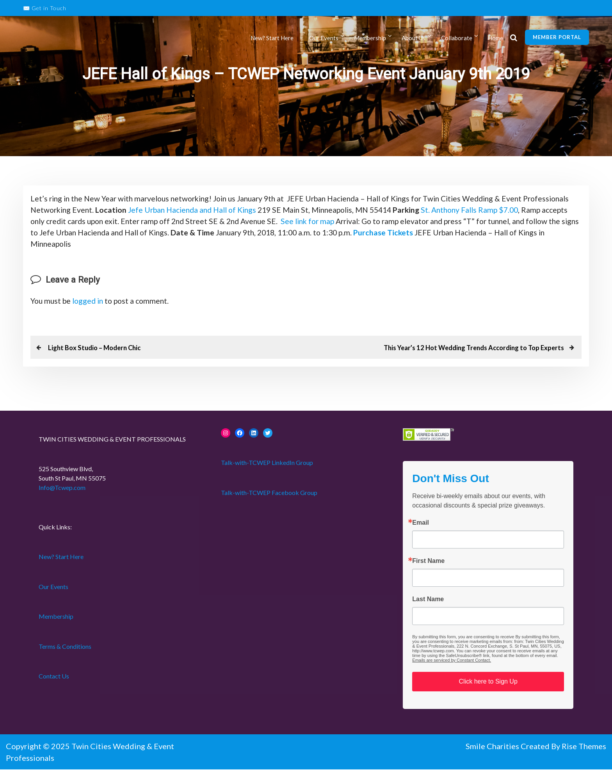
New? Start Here (272, 38)
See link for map (393, 222)
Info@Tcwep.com (62, 489)
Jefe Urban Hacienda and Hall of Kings (248, 210)
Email (420, 524)
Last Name (428, 601)
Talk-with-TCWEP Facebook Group (269, 494)
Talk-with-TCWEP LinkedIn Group (267, 464)
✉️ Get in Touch (44, 8)
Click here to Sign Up (488, 683)
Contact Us (54, 677)
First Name (428, 562)
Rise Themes (584, 747)
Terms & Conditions (65, 648)
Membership (370, 38)
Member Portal (557, 37)
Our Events (323, 38)
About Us (413, 38)
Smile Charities (493, 747)
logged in (90, 302)
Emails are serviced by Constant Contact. (451, 661)
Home (495, 38)
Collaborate (456, 38)
